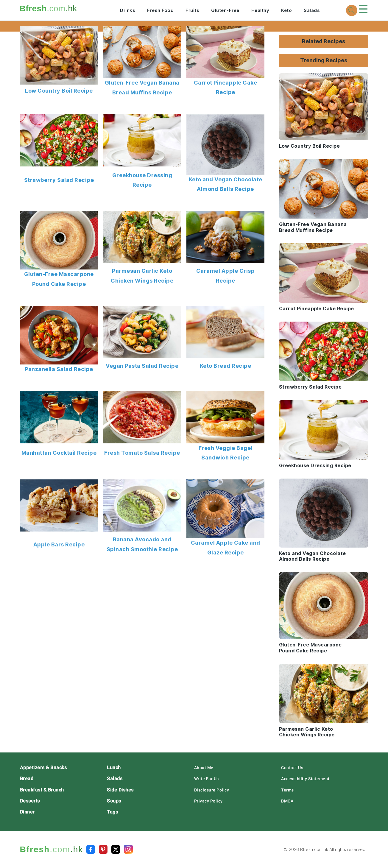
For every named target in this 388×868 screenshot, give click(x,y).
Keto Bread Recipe (225, 366)
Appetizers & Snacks (43, 767)
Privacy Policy (208, 801)
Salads (312, 10)
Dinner (27, 812)
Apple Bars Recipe (59, 544)
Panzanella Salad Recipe (59, 369)
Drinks (127, 10)
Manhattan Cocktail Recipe (59, 453)
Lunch (114, 767)
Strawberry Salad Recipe (59, 180)
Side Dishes (120, 790)
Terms (287, 790)
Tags (112, 812)
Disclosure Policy (211, 790)
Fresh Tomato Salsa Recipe (142, 453)
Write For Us (206, 778)
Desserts (30, 801)
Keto (286, 10)
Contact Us (292, 767)
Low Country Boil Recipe (59, 91)
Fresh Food (160, 10)
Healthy (260, 10)
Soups (114, 801)
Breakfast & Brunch (42, 790)
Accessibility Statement (305, 778)
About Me (204, 767)
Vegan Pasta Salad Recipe (142, 366)
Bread (27, 778)
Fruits (192, 10)
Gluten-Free (225, 10)
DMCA (287, 801)
